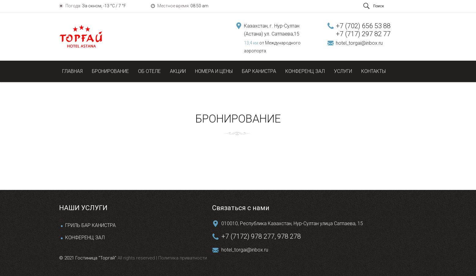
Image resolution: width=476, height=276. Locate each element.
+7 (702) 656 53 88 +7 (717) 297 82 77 (363, 30)
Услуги (343, 71)
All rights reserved (137, 258)
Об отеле (149, 71)
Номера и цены (214, 71)
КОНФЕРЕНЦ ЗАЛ (85, 237)
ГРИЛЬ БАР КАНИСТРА (90, 225)
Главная (72, 71)
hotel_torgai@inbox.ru (359, 43)
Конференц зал (305, 71)
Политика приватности (182, 258)
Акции (178, 71)
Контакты (373, 71)
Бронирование (110, 71)
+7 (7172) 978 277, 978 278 (261, 236)
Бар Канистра (259, 71)
